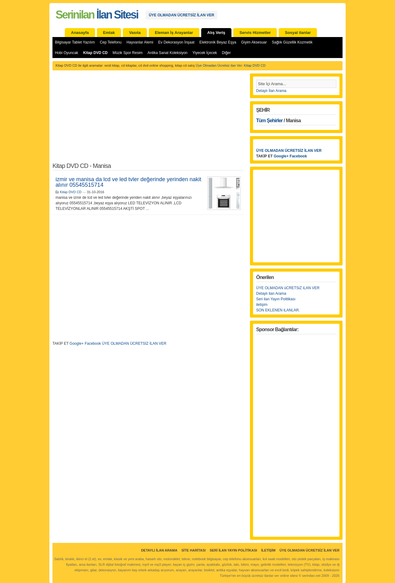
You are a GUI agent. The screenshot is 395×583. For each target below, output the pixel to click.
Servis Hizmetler (255, 32)
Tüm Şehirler (269, 120)
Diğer (226, 53)
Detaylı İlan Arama (271, 91)
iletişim (262, 304)
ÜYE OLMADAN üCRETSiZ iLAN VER (287, 288)
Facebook (93, 343)
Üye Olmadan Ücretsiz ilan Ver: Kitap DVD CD (230, 65)
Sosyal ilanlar (298, 32)
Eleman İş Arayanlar (174, 32)
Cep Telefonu (111, 42)
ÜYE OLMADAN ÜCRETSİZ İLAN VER (181, 15)
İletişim (268, 550)
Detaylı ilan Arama (271, 293)
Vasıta (135, 32)
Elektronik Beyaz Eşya (217, 42)
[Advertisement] (148, 120)
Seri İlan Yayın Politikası (233, 550)
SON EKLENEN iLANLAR (277, 310)
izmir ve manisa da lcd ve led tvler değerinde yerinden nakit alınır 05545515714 (128, 182)
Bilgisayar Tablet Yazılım (75, 42)
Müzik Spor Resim (128, 53)
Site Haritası (193, 550)
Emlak (109, 32)
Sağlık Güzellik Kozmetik (292, 42)
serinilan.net (311, 575)
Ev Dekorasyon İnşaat (176, 42)
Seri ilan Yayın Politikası (276, 299)
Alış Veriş (216, 32)
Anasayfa (80, 32)
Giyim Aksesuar (254, 42)
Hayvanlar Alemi (140, 42)
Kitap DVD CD (95, 53)
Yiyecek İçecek (205, 53)
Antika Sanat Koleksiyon (167, 53)
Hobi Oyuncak (66, 53)
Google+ (76, 343)
